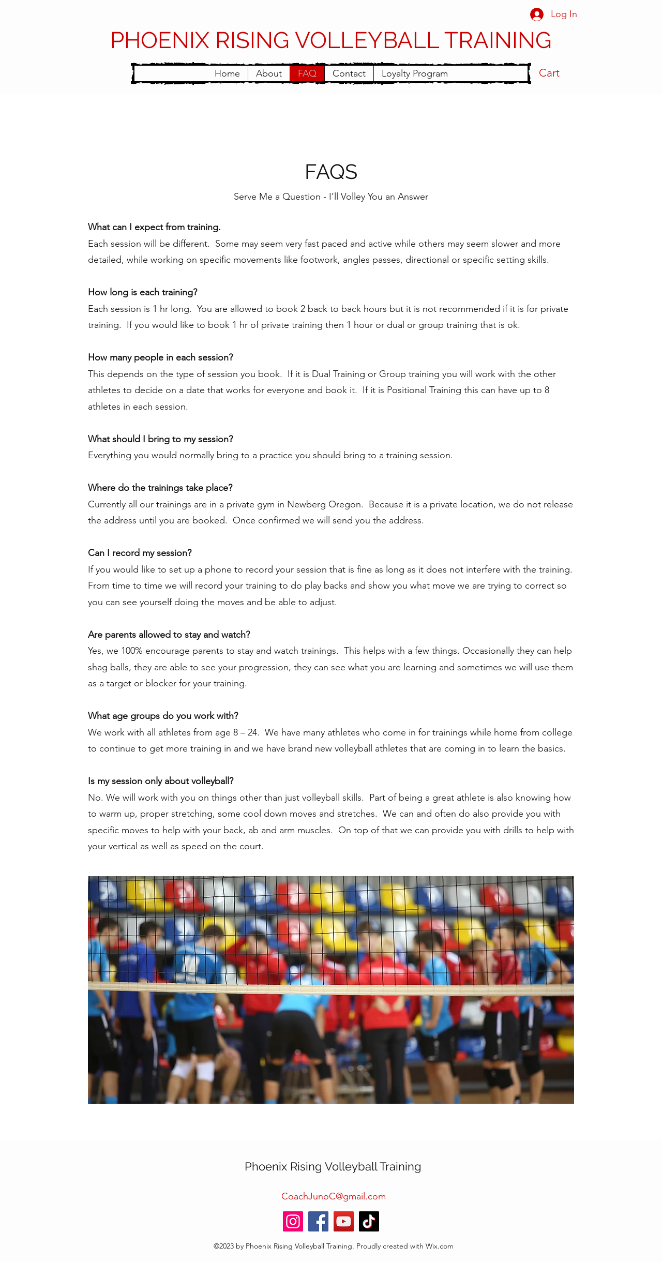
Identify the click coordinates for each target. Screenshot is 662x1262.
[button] (558, 73)
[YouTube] (344, 1221)
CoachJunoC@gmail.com (333, 1196)
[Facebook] (318, 1221)
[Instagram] (293, 1221)
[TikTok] (369, 1221)
